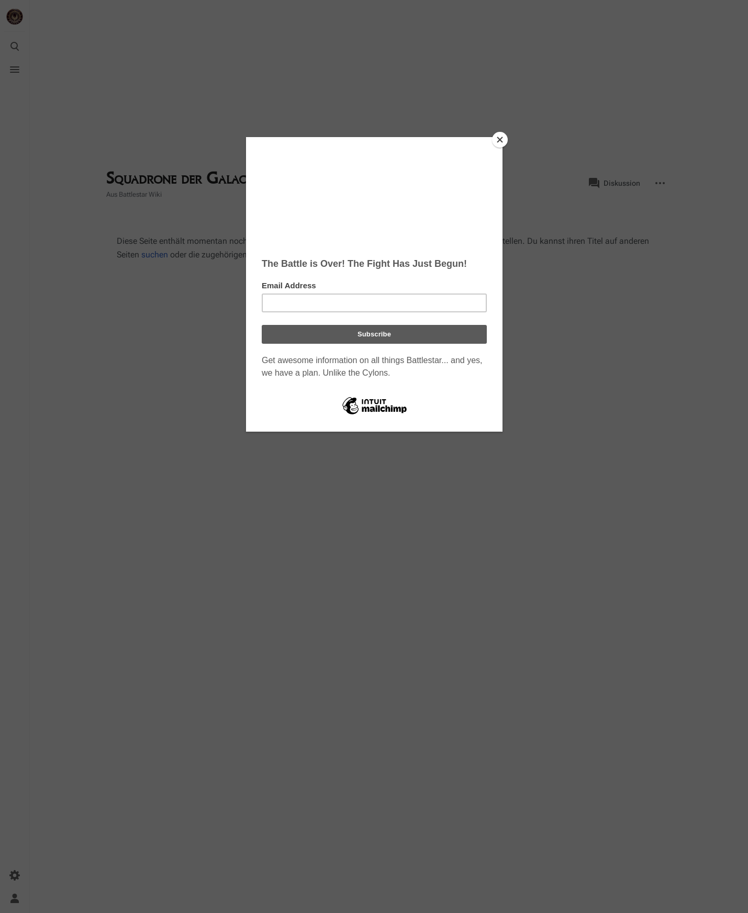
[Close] (500, 140)
